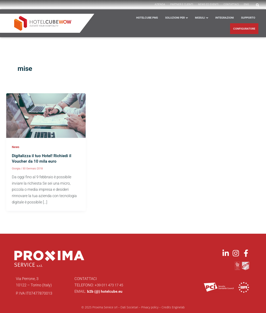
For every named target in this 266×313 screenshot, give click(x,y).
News (15, 147)
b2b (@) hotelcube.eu (105, 291)
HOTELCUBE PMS (147, 17)
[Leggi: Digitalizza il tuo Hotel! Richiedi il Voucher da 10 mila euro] (46, 115)
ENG (246, 4)
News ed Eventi (208, 4)
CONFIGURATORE (244, 28)
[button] (258, 5)
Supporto (248, 17)
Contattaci (231, 4)
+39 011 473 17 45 (110, 285)
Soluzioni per (175, 17)
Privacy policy (149, 307)
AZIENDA (160, 4)
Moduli (200, 17)
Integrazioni (224, 17)
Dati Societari (129, 307)
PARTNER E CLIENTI (181, 4)
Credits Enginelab (173, 307)
